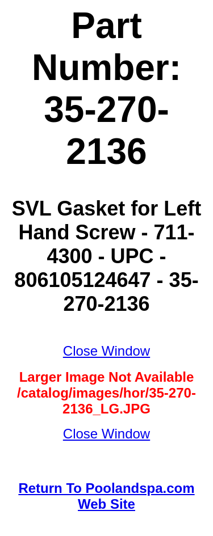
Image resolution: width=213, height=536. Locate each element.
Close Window (106, 350)
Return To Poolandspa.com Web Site (106, 496)
